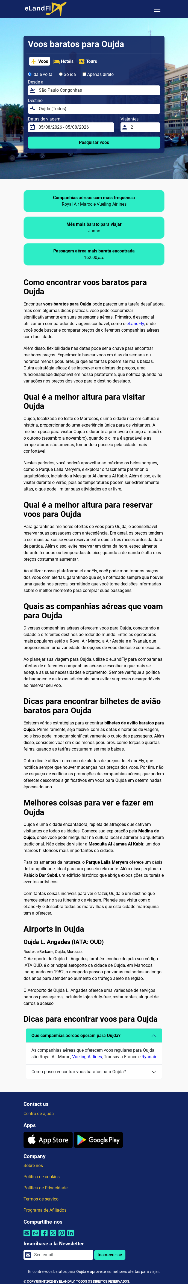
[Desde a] (98, 90)
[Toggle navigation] (157, 9)
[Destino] (98, 109)
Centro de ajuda (39, 1113)
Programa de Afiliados (45, 1210)
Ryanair (149, 1056)
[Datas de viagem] (74, 127)
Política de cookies (42, 1176)
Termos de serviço (41, 1199)
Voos (39, 61)
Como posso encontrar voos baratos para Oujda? (78, 1071)
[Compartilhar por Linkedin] (70, 1236)
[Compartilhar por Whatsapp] (35, 1236)
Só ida (67, 74)
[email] (62, 1255)
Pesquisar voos (94, 142)
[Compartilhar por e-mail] (27, 1236)
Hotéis (63, 61)
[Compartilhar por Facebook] (44, 1236)
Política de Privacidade (45, 1187)
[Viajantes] (143, 127)
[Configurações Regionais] (146, 9)
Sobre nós (33, 1165)
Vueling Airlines (87, 1056)
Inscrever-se (110, 1254)
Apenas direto (98, 74)
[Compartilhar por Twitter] (53, 1236)
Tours (87, 61)
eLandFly (135, 323)
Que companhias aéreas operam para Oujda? (76, 1035)
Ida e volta (40, 74)
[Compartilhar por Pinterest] (61, 1236)
